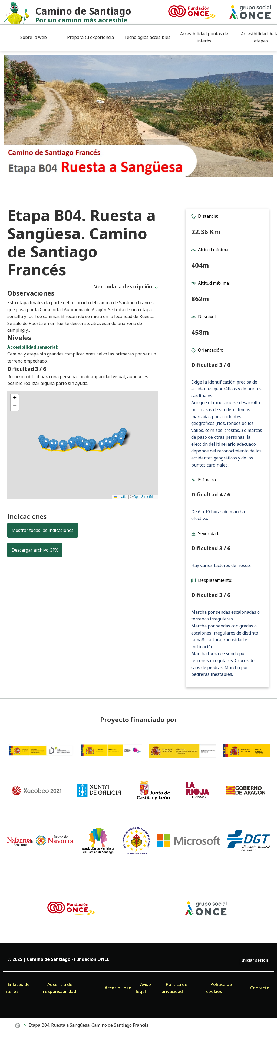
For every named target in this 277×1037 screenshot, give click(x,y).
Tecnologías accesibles (147, 37)
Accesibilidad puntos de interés (204, 37)
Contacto (259, 988)
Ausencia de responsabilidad (59, 987)
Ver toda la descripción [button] (123, 286)
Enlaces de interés (16, 987)
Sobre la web (33, 37)
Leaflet (120, 497)
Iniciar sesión (254, 960)
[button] (121, 440)
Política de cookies (219, 987)
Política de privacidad (174, 987)
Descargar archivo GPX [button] (37, 549)
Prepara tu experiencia (90, 37)
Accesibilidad (118, 988)
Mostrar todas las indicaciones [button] (43, 530)
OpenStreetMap (144, 497)
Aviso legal (143, 987)
